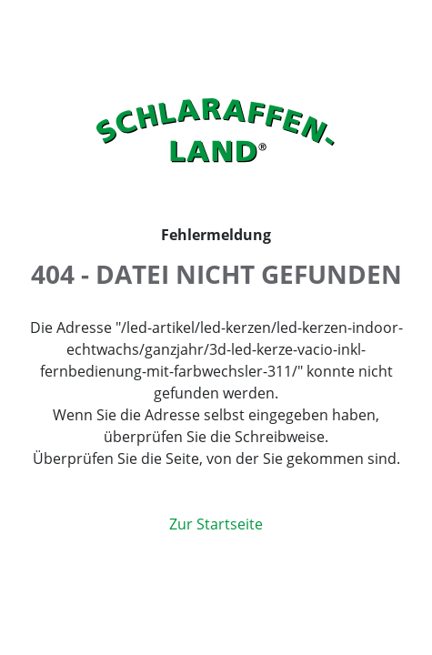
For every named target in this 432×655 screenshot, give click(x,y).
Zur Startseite (216, 524)
